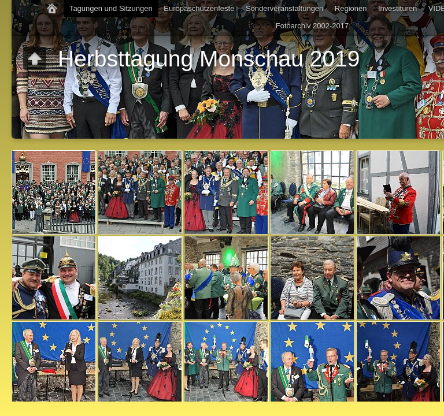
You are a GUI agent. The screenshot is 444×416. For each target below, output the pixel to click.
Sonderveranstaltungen (284, 8)
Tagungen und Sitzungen (111, 8)
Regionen (351, 8)
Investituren (397, 8)
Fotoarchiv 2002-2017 (312, 25)
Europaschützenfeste (199, 8)
